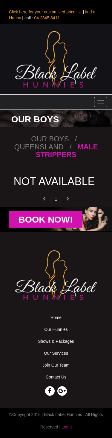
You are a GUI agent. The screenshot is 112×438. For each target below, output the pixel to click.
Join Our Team (56, 365)
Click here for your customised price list (45, 12)
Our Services (56, 353)
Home (56, 317)
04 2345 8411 (46, 17)
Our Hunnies (56, 329)
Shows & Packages (56, 341)
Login (67, 427)
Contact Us (56, 377)
